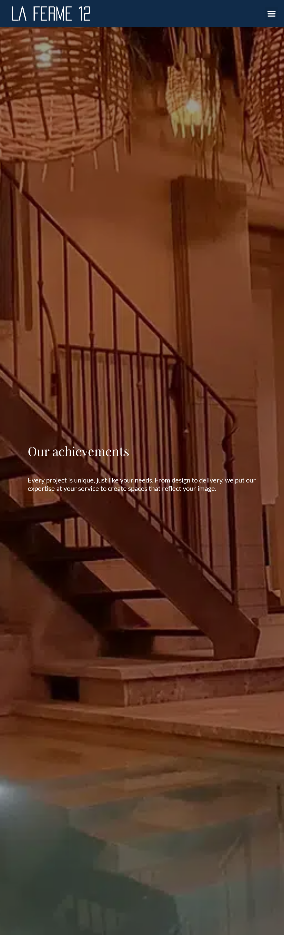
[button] (271, 13)
